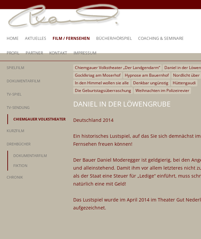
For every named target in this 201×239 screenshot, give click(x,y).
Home (13, 38)
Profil (13, 53)
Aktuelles (35, 38)
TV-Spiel (14, 94)
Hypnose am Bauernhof (147, 75)
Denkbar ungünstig (150, 83)
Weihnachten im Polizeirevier (162, 90)
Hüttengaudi (184, 83)
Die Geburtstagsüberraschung (103, 90)
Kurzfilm (15, 130)
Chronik (15, 177)
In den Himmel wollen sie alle (102, 83)
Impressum (85, 53)
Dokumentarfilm (23, 80)
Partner (34, 53)
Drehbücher (19, 143)
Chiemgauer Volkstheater (39, 119)
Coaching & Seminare (161, 38)
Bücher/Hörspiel (114, 38)
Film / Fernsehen (71, 38)
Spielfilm (15, 67)
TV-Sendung (18, 107)
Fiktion (20, 165)
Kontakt (58, 53)
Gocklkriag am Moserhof (97, 75)
